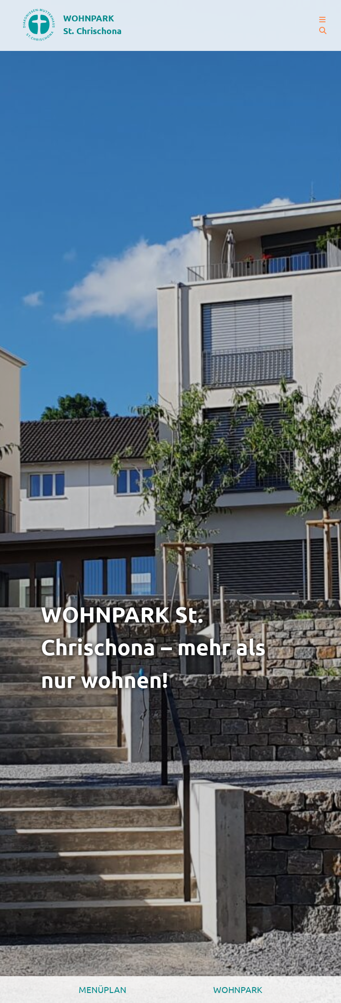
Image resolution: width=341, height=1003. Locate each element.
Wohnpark (237, 989)
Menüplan (102, 989)
